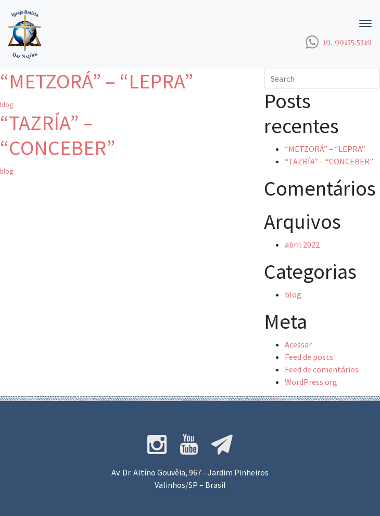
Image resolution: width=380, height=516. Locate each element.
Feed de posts (309, 357)
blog (6, 104)
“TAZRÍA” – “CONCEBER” (57, 135)
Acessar (298, 344)
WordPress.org (311, 382)
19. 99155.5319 (347, 41)
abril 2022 (302, 244)
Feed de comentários (322, 369)
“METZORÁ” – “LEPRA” (96, 81)
